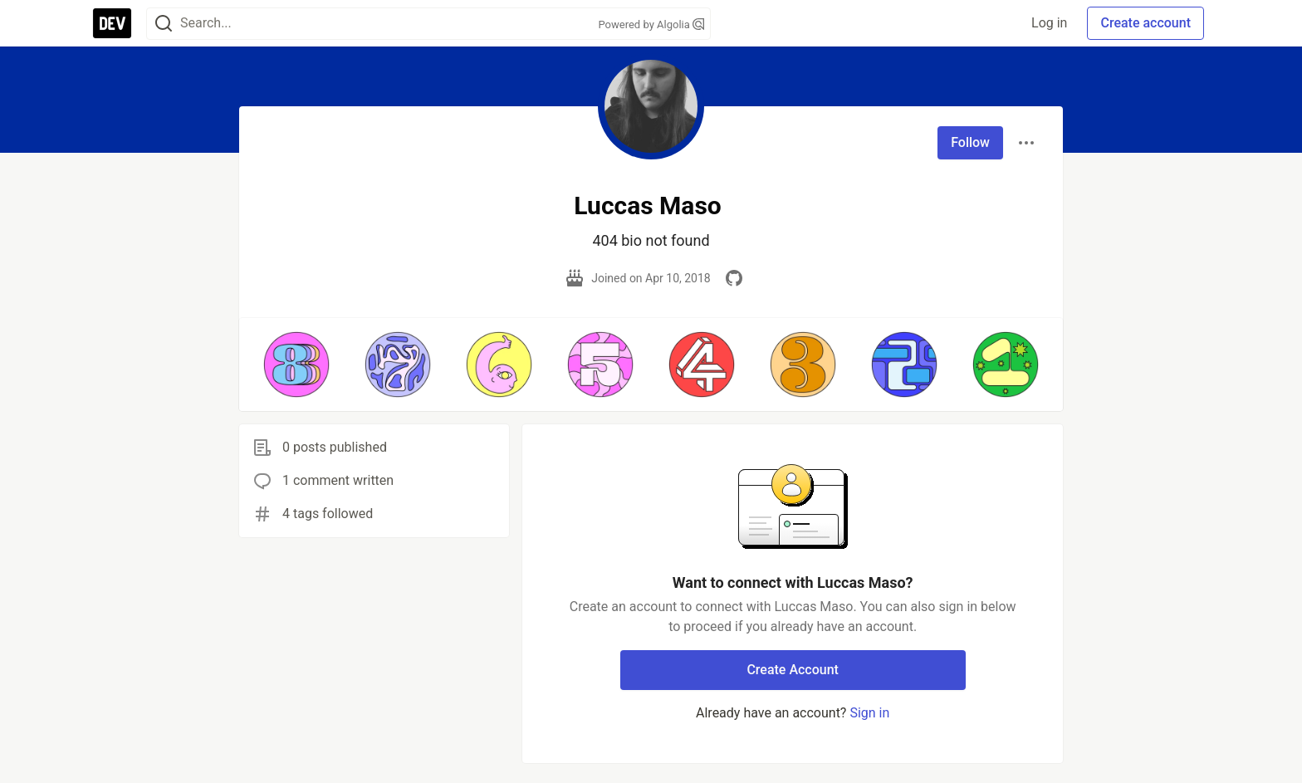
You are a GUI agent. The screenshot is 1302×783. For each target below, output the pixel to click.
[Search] (163, 23)
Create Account (792, 670)
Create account (1145, 23)
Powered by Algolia (651, 24)
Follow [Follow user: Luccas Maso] (970, 142)
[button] (296, 364)
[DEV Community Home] (112, 23)
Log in (1049, 23)
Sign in (869, 713)
